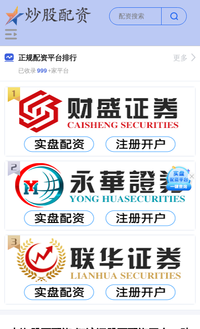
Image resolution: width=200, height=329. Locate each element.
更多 (184, 58)
